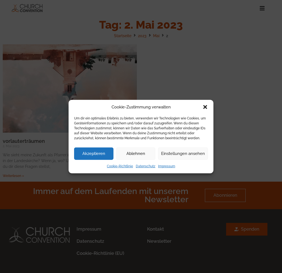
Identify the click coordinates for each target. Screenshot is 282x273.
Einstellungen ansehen (183, 153)
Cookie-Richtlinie (120, 166)
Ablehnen (135, 153)
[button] (205, 107)
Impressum (166, 166)
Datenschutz (145, 166)
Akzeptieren (93, 153)
